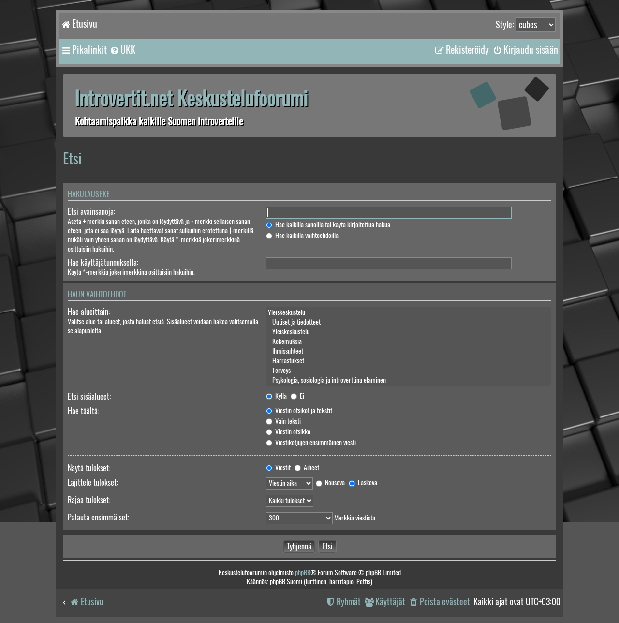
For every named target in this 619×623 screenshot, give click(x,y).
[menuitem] (122, 49)
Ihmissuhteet (408, 351)
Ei (297, 395)
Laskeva (363, 482)
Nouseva (330, 482)
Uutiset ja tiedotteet (408, 322)
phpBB (302, 572)
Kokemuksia (408, 341)
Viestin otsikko (288, 431)
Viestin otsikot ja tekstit (299, 410)
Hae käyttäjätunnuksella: (103, 262)
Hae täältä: (83, 411)
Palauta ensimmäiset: (98, 517)
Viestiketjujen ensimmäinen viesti (311, 442)
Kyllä (276, 395)
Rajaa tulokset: (89, 500)
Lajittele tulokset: (93, 482)
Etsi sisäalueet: (89, 396)
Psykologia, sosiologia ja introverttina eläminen (408, 380)
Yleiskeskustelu (408, 312)
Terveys (408, 370)
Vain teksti (283, 421)
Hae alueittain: (89, 312)
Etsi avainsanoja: (91, 212)
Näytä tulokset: (89, 468)
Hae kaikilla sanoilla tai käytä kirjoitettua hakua (328, 224)
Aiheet (307, 467)
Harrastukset (408, 361)
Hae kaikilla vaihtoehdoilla (302, 235)
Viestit (278, 467)
